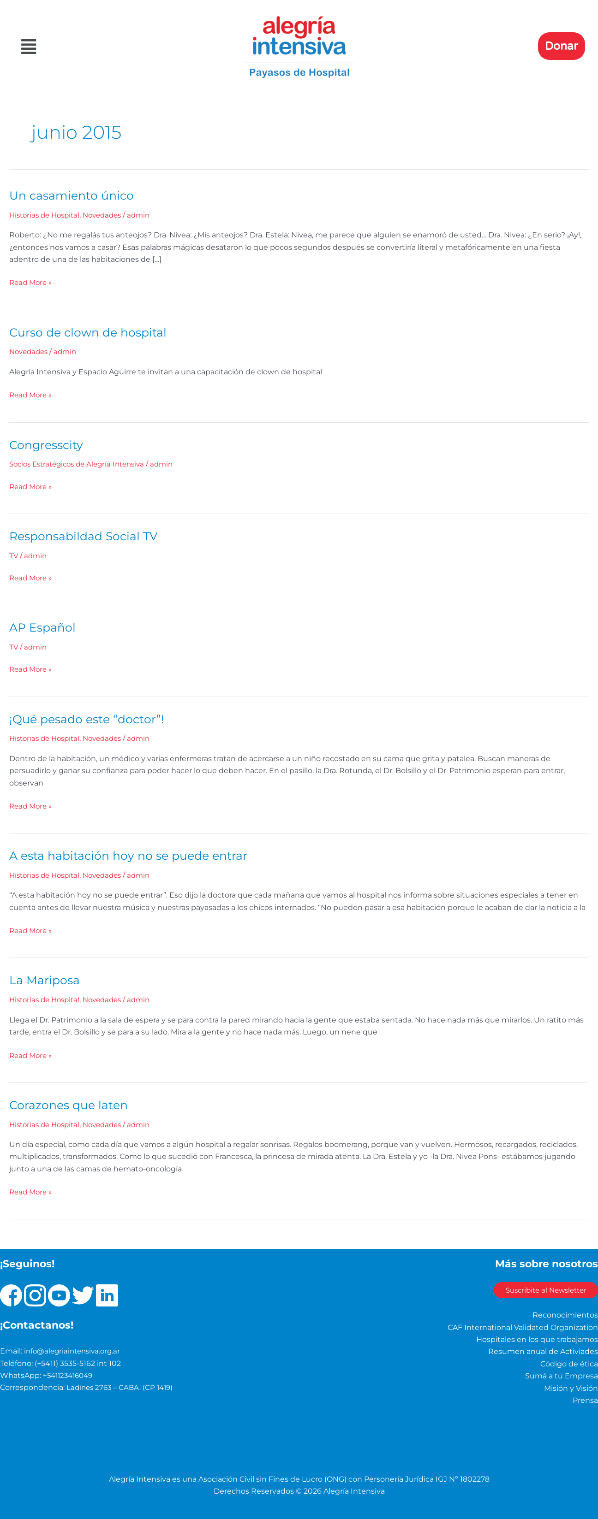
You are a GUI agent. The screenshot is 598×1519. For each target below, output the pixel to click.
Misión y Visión (571, 1387)
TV (13, 555)
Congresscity (47, 444)
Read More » (32, 282)
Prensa (585, 1399)
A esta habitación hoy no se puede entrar (133, 855)
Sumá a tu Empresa (561, 1375)
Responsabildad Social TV (86, 535)
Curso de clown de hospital (90, 332)
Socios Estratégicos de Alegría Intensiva (82, 464)
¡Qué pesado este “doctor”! (89, 718)
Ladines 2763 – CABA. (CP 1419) (122, 1387)
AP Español (43, 627)
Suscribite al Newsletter (536, 1289)
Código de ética (569, 1363)
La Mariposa (45, 979)
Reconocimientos (565, 1314)
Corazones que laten (70, 1104)
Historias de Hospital (47, 215)
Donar (561, 46)
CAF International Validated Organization (523, 1326)
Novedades (109, 215)
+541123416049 (70, 1375)
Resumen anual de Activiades (543, 1351)
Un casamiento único (73, 195)
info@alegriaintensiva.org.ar (75, 1350)
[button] (106, 46)
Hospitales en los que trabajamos (537, 1339)
